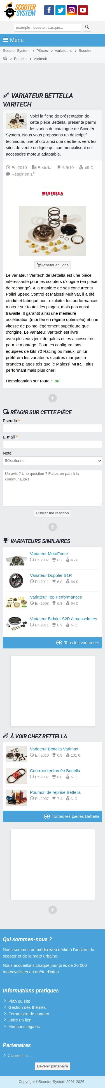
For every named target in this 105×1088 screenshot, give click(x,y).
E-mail (10, 437)
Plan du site (19, 1001)
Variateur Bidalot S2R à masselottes (63, 618)
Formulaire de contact (28, 1013)
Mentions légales (24, 1026)
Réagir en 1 (21, 174)
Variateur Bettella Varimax (54, 748)
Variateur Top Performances (56, 597)
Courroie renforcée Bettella (55, 770)
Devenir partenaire (52, 1066)
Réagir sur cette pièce (41, 412)
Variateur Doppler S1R (51, 575)
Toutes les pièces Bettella (71, 816)
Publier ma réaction (52, 513)
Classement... (19, 1056)
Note (7, 453)
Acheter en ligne (52, 265)
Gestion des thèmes (27, 1007)
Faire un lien (20, 1020)
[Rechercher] (87, 28)
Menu (13, 40)
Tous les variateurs (77, 642)
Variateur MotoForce (49, 553)
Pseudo (11, 420)
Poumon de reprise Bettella (55, 792)
